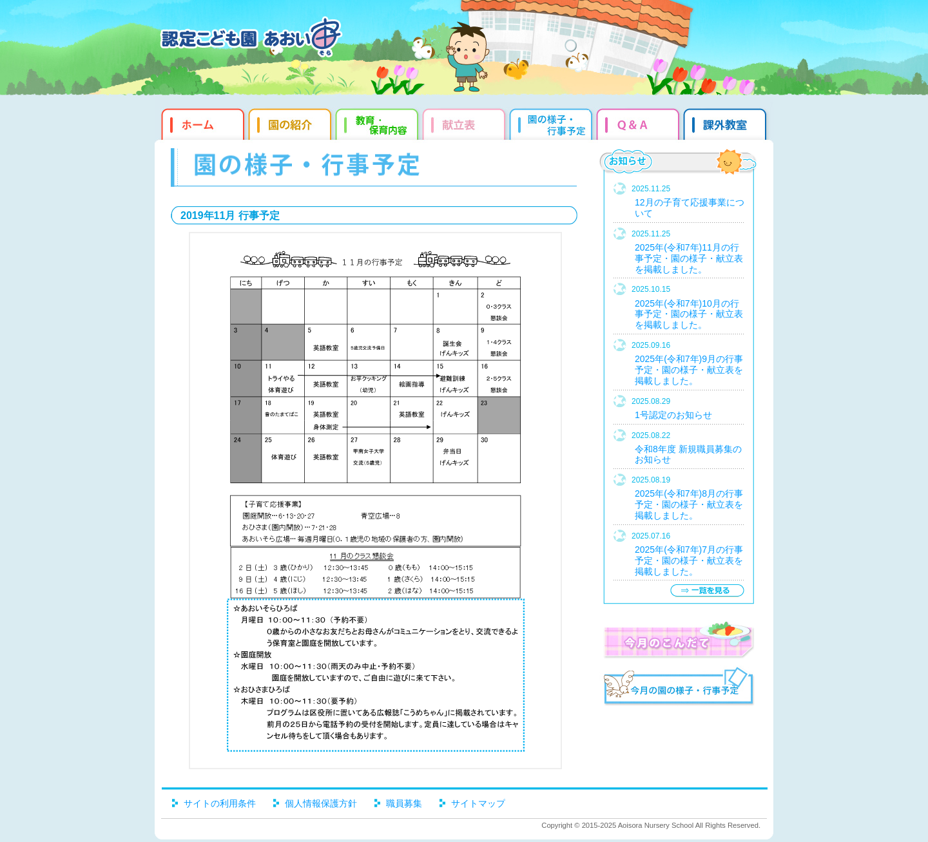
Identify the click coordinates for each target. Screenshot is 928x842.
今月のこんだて (678, 639)
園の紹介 (291, 122)
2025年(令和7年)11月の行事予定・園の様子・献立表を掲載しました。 (689, 258)
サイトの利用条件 (220, 803)
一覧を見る (707, 590)
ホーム (201, 122)
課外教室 (726, 122)
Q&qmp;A (639, 122)
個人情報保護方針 (321, 803)
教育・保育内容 (378, 122)
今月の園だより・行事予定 (678, 688)
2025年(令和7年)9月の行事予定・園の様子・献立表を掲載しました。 (689, 370)
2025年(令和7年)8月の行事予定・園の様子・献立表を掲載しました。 (689, 504)
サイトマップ (478, 803)
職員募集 (404, 803)
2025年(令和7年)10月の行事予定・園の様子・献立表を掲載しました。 (689, 314)
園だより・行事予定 (552, 122)
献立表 (465, 122)
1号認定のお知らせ (673, 415)
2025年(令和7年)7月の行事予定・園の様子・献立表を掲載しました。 (689, 560)
